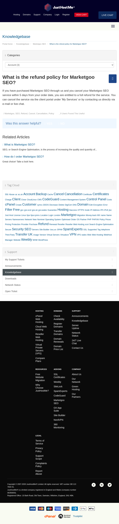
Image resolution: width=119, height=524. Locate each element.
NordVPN (58, 420)
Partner (83, 219)
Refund (43, 224)
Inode (87, 210)
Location (44, 215)
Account (29, 194)
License (17, 215)
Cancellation (73, 194)
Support (37, 15)
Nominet (41, 219)
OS (78, 219)
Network (28, 219)
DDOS (46, 205)
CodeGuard (50, 199)
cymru (39, 205)
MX (98, 215)
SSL (85, 229)
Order (73, 219)
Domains (26, 15)
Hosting (16, 15)
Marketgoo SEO (39, 44)
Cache (50, 194)
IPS (102, 210)
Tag (99, 229)
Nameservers (18, 219)
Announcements (59, 266)
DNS (75, 205)
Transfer (21, 234)
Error (105, 205)
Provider (25, 224)
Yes (48, 123)
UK (30, 234)
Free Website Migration (40, 377)
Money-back (91, 215)
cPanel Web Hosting (39, 319)
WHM (35, 240)
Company (47, 15)
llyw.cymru (35, 215)
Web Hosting (97, 235)
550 (6, 194)
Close (23, 200)
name (103, 215)
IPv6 (106, 210)
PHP (89, 219)
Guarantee (52, 210)
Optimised (66, 219)
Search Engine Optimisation (101, 224)
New (35, 219)
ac (16, 194)
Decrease (53, 205)
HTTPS (81, 210)
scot (87, 224)
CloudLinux (32, 200)
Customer (29, 204)
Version (43, 235)
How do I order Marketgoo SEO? (23, 156)
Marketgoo (69, 215)
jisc (110, 210)
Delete (61, 205)
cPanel (10, 204)
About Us (76, 374)
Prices (108, 219)
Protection (16, 224)
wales (84, 235)
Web (89, 235)
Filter (8, 209)
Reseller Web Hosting (75, 224)
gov (21, 210)
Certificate (87, 194)
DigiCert (68, 205)
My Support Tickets (59, 260)
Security (18, 229)
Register (66, 15)
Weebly (26, 239)
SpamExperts (73, 229)
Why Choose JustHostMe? (42, 388)
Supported (92, 229)
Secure (8, 229)
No (61, 123)
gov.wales (42, 210)
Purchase (33, 224)
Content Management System (73, 200)
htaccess (73, 210)
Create (19, 205)
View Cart (81, 15)
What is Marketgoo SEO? (18, 144)
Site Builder (44, 229)
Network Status (59, 285)
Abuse (12, 194)
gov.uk (34, 210)
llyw (28, 215)
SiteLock (53, 230)
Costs (109, 200)
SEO (27, 229)
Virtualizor (64, 235)
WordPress (43, 240)
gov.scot (27, 210)
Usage (36, 235)
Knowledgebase (22, 44)
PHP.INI (95, 219)
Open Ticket (59, 291)
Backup (41, 194)
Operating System (53, 219)
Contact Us (77, 348)
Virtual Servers (53, 235)
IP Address (95, 210)
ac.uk (20, 194)
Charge (8, 200)
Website (17, 240)
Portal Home (7, 44)
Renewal (53, 224)
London (57, 215)
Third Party (10, 235)
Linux (23, 215)
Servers (35, 229)
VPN (73, 234)
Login (57, 15)
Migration (81, 215)
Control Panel (96, 199)
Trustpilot (77, 516)
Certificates (101, 194)
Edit (91, 205)
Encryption (98, 205)
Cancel (59, 194)
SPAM (59, 229)
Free (16, 209)
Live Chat (107, 15)
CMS (39, 200)
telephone (105, 229)
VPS (79, 235)
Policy (102, 219)
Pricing (8, 224)
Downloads (59, 279)
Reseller (61, 224)
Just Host (9, 215)
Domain (83, 204)
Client (16, 199)
